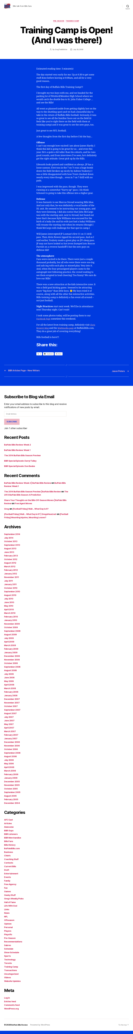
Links (7, 912)
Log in (7, 1001)
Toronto (8, 966)
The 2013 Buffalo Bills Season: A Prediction (26, 498)
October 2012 (11, 562)
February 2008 (12, 695)
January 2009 (11, 655)
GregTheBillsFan (61, 53)
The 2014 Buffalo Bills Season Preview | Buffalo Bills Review (35, 495)
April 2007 (9, 731)
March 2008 (10, 691)
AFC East (9, 823)
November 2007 (12, 706)
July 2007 (9, 720)
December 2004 (12, 806)
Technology (10, 963)
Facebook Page (44, 322)
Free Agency (10, 887)
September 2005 (13, 795)
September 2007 (13, 713)
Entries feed (10, 1004)
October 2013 (11, 544)
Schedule (9, 952)
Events (7, 880)
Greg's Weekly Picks (14, 902)
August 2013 (11, 552)
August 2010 (11, 598)
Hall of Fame (10, 905)
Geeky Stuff (10, 898)
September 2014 (13, 537)
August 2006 (11, 759)
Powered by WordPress (41, 1028)
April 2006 (9, 770)
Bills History (10, 848)
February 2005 (12, 802)
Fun (6, 891)
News (7, 916)
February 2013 (11, 559)
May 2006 (9, 767)
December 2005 (12, 785)
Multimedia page (67, 331)
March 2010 (10, 616)
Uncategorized (12, 977)
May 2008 (9, 684)
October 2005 (11, 792)
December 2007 (12, 702)
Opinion (8, 927)
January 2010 (11, 623)
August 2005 (11, 799)
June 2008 (9, 681)
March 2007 (10, 734)
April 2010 (9, 612)
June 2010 (9, 605)
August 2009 (11, 638)
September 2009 (13, 634)
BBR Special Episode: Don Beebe (21, 469)
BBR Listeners (11, 837)
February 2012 (11, 573)
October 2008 (11, 666)
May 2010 (9, 609)
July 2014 (9, 541)
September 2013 (13, 548)
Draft (6, 873)
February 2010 (11, 620)
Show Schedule (12, 955)
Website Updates (13, 984)
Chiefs (7, 859)
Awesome (9, 830)
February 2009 (12, 652)
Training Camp (73, 24)
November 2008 (12, 663)
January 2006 (11, 781)
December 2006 (12, 745)
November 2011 (12, 580)
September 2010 (13, 595)
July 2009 (9, 641)
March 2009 (10, 648)
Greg (6, 512)
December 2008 (12, 659)
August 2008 (11, 673)
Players (8, 934)
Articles (8, 826)
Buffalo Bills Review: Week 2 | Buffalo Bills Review (30, 486)
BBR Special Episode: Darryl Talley (22, 464)
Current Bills (10, 869)
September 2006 (13, 756)
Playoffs (8, 937)
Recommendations (14, 945)
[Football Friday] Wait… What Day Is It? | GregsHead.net (33, 517)
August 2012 (11, 566)
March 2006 (10, 774)
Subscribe (12, 425)
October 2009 (11, 630)
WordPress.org (12, 1012)
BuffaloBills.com (12, 851)
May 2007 (9, 727)
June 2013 (9, 555)
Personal (8, 930)
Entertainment (11, 877)
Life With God (11, 909)
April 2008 (9, 688)
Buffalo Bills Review (20, 1028)
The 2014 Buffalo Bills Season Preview (24, 458)
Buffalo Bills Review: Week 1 (18, 453)
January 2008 (11, 699)
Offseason (9, 923)
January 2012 (11, 577)
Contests (9, 866)
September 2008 (13, 670)
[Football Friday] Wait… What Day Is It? (33, 512)
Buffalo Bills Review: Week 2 (19, 448)
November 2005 (12, 788)
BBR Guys (9, 834)
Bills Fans (9, 844)
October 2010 (11, 591)
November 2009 (12, 627)
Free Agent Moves (29, 506)
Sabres (7, 948)
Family (7, 884)
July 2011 (9, 584)
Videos (8, 980)
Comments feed (12, 1008)
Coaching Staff (12, 862)
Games (8, 894)
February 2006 (12, 777)
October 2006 (11, 752)
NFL (6, 920)
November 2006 (12, 749)
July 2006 (9, 763)
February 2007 (12, 738)
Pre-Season (58, 24)
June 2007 (9, 724)
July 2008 (9, 677)
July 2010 (9, 602)
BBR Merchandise (13, 841)
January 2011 (11, 587)
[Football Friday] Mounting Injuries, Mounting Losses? (32, 520)
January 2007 (11, 742)
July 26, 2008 (78, 53)
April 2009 (9, 645)
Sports (7, 959)
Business (9, 855)
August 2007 (11, 716)
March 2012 (10, 569)
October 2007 (11, 709)
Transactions (11, 973)
